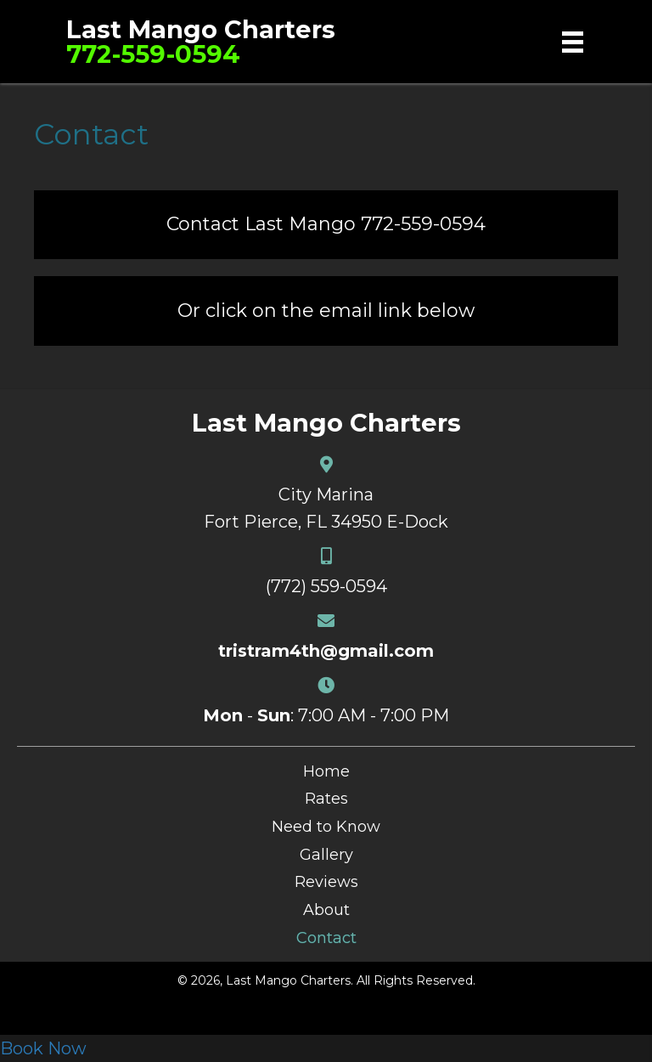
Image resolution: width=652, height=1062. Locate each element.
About (326, 910)
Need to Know (326, 826)
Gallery (326, 854)
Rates (326, 798)
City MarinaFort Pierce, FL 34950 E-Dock (326, 508)
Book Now (43, 1048)
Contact (326, 938)
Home (326, 771)
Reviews (326, 882)
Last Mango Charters (200, 29)
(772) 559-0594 (326, 586)
